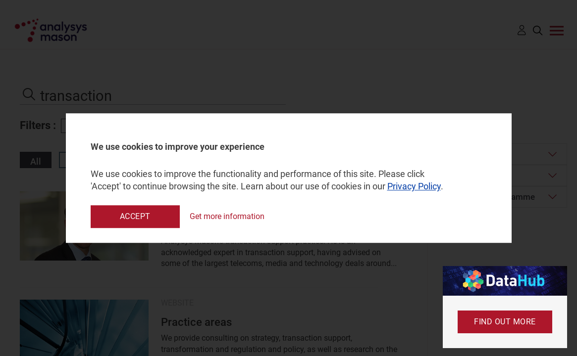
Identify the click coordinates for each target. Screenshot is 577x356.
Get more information (227, 216)
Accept (135, 216)
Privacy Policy (414, 186)
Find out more (505, 321)
